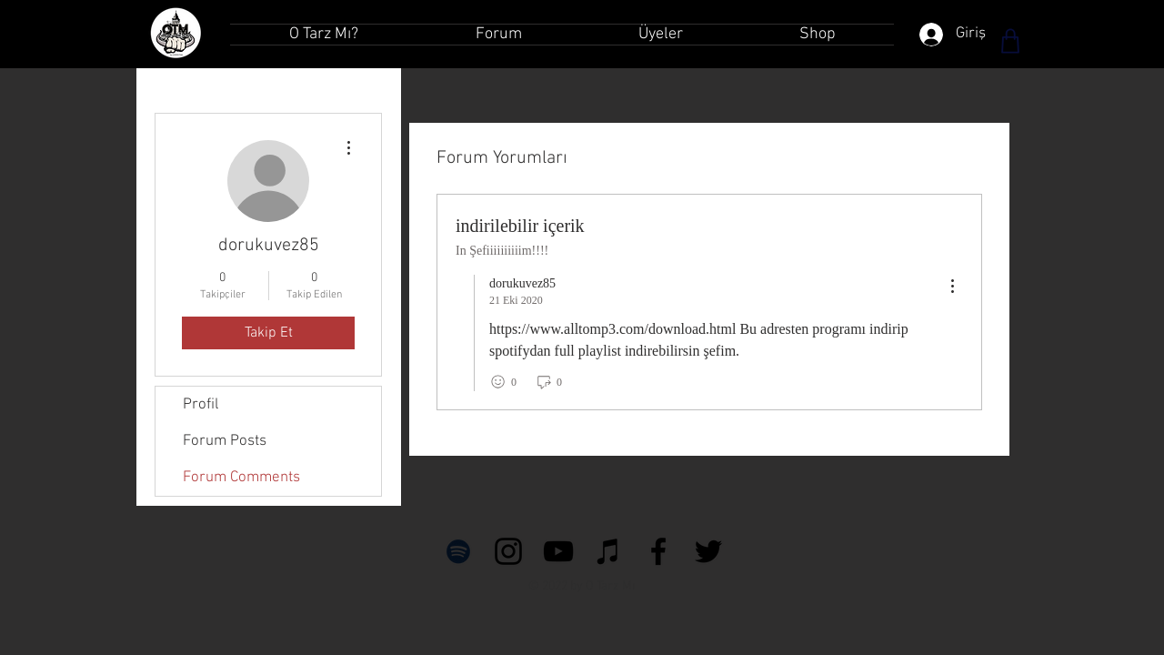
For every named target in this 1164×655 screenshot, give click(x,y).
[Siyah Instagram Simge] (508, 551)
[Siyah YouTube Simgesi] (558, 551)
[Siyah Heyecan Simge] (708, 551)
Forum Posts (224, 441)
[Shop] (1010, 41)
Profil (200, 405)
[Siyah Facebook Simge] (658, 551)
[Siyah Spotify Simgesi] (458, 551)
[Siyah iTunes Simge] (608, 551)
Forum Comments (241, 478)
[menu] (952, 287)
